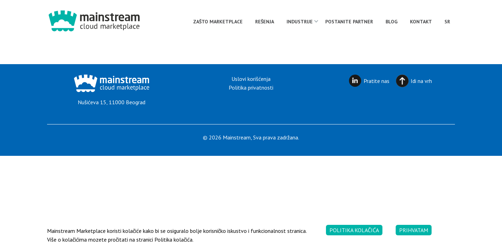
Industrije (300, 21)
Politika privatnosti (251, 87)
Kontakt (421, 21)
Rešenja (264, 21)
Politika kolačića (354, 230)
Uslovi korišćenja (251, 78)
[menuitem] (447, 22)
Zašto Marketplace (218, 21)
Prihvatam (413, 230)
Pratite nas (376, 80)
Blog (391, 21)
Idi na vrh (421, 80)
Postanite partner (349, 21)
